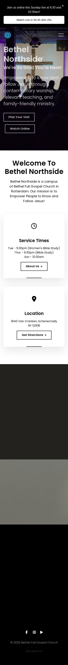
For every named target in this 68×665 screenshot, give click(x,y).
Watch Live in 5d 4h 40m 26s (34, 19)
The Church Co (34, 651)
